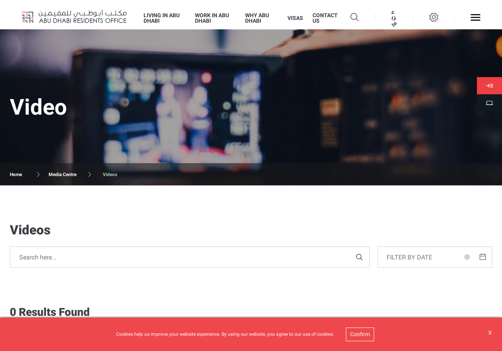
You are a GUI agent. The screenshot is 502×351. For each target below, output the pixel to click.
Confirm (360, 334)
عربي (394, 17)
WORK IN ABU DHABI (212, 18)
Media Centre (62, 174)
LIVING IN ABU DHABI (162, 18)
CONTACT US (325, 18)
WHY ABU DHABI (257, 18)
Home (16, 174)
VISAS (295, 18)
